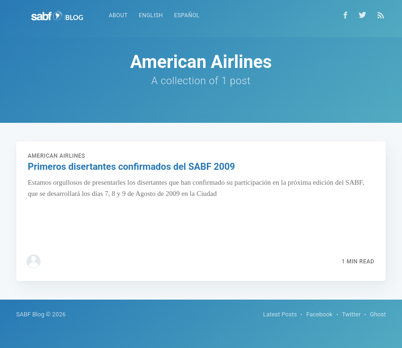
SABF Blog (30, 314)
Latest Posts (280, 314)
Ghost (378, 314)
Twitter (351, 314)
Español (187, 15)
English (151, 15)
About (118, 15)
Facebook (319, 314)
